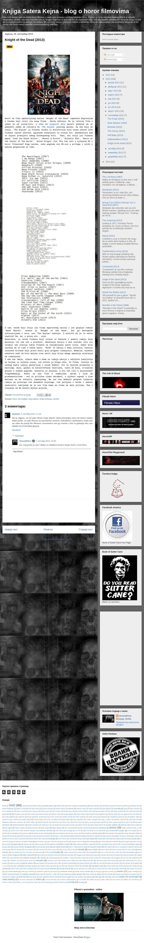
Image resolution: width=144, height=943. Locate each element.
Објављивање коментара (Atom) (56, 539)
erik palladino (14, 833)
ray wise (62, 866)
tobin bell (22, 877)
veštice (39, 879)
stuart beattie (64, 874)
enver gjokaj (132, 830)
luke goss (70, 855)
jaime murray (90, 841)
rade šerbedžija (18, 866)
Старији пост (86, 529)
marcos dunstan (114, 855)
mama (88, 855)
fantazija (49, 833)
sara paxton (131, 868)
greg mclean (107, 836)
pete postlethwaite (70, 863)
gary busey (32, 836)
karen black (105, 849)
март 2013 (113, 91)
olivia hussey (111, 860)
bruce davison (81, 814)
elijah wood (87, 830)
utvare (113, 877)
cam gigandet (125, 814)
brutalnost (92, 814)
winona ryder (33, 882)
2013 (14, 399)
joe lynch (46, 847)
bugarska (102, 814)
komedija (56, 852)
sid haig (96, 871)
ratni (54, 866)
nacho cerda (28, 860)
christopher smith (133, 817)
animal (71, 808)
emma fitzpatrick (99, 830)
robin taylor (40, 868)
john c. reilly (73, 847)
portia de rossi (97, 863)
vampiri (122, 877)
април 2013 (114, 95)
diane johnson (33, 828)
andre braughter (7, 808)
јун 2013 (112, 103)
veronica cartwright (26, 879)
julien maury (52, 849)
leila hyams (41, 855)
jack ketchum (40, 841)
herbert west (41, 839)
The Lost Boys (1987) (112, 177)
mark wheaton (15, 858)
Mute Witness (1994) (117, 123)
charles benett (67, 817)
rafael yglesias (32, 866)
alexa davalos (95, 806)
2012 (108, 75)
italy (135, 839)
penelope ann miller (54, 863)
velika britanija (45, 399)
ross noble (88, 868)
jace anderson (16, 841)
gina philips (70, 836)
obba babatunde (84, 860)
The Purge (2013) (116, 119)
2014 (108, 162)
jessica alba (6, 847)
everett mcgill (26, 833)
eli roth (77, 830)
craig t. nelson (106, 819)
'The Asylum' (48, 127)
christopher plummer (117, 817)
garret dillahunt (136, 833)
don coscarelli (69, 828)
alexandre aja (107, 806)
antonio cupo (81, 808)
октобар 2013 (115, 148)
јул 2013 (112, 107)
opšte (120, 860)
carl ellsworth (137, 814)
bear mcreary (135, 808)
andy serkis (35, 808)
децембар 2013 (115, 156)
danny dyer (66, 822)
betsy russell (20, 811)
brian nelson (31, 814)
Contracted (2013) (110, 266)
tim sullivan (12, 877)
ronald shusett (64, 868)
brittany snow (56, 814)
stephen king (27, 874)
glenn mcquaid (95, 836)
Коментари (110, 59)
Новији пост (11, 529)
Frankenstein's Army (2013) (115, 251)
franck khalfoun (86, 833)
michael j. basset (69, 858)
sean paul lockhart (27, 871)
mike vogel (81, 858)
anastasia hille (134, 806)
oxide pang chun (131, 860)
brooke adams (68, 814)
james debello (113, 841)
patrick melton (27, 863)
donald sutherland (83, 828)
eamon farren (15, 830)
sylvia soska (90, 874)
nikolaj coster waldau (68, 860)
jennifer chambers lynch (104, 844)
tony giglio (67, 877)
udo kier (105, 877)
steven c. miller (51, 874)
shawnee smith (66, 871)
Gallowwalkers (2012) (118, 139)
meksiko (43, 858)
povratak (108, 863)
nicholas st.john (52, 860)
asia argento (106, 808)
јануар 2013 (114, 82)
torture (89, 877)
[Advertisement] (48, 510)
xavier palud (45, 882)
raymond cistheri (74, 866)
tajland (99, 874)
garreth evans (9, 836)
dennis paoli (7, 828)
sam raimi (107, 868)
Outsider (16, 414)
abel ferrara (26, 806)
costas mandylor (92, 819)
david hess (59, 825)
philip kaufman (85, 863)
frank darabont (110, 833)
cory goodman (78, 819)
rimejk (134, 866)
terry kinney (108, 874)
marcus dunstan (128, 855)
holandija (51, 839)
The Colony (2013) (116, 131)
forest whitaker (60, 833)
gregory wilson (134, 836)
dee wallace (113, 825)
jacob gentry (64, 841)
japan (16, 844)
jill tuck (37, 847)
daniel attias (30, 822)
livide (62, 855)
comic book (26, 819)
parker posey (14, 863)
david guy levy (47, 825)
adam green (49, 806)
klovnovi (38, 852)
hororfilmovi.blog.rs (76, 839)
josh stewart (17, 849)
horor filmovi (62, 839)
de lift (103, 825)
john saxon (108, 847)
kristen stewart (69, 852)
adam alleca (37, 806)
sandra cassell (119, 868)
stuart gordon (77, 874)
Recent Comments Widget (110, 39)
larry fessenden (129, 852)
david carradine (33, 825)
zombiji (56, 399)
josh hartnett (135, 847)
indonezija (127, 839)
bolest (137, 811)
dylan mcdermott (128, 828)
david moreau (70, 825)
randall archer (45, 866)
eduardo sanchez (46, 830)
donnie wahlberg (99, 828)
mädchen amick (15, 860)
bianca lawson (33, 811)
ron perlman (51, 868)
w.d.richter (82, 879)
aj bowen (83, 806)
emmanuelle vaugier (116, 830)
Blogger (87, 937)
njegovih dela (57, 124)
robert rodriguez (28, 868)
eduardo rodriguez (29, 830)
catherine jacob (23, 817)
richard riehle (111, 866)
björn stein (88, 811)
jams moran (6, 844)
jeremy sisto (134, 844)
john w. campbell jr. (121, 847)
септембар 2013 (116, 115)
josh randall (6, 849)
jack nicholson (52, 841)
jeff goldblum (51, 844)
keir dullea (15, 852)
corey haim (65, 819)
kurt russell (105, 852)
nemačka (40, 860)
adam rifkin (61, 806)
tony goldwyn (78, 877)
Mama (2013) (108, 236)
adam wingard (72, 806)
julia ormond (40, 849)
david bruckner (19, 825)
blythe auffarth (118, 811)
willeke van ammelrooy (131, 879)
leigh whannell (28, 855)
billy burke (78, 811)
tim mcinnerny (132, 874)
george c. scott (58, 836)
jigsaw (29, 847)
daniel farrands (43, 822)
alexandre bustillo (121, 806)
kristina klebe (81, 852)
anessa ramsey (47, 808)
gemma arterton (44, 836)
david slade (94, 825)
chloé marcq (92, 817)
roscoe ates (78, 868)
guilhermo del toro (8, 839)
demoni (124, 825)
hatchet (31, 839)
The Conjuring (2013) (112, 220)
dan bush (132, 819)
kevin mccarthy (27, 852)
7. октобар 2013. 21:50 (46, 441)
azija (125, 808)
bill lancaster (45, 811)
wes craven (116, 879)
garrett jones (21, 836)
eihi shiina (59, 830)
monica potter (106, 858)
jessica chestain (18, 847)
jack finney (28, 841)
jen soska (89, 844)
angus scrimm (61, 808)
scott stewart (13, 871)
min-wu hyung (93, 858)
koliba (47, 852)
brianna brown (43, 814)
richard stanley (124, 866)
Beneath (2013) (115, 127)
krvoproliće (93, 852)
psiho (137, 863)
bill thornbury (67, 811)
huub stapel (89, 839)
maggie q (79, 855)
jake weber (102, 841)
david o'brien (82, 825)
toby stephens (44, 877)
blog (109, 811)
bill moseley (56, 811)
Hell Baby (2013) (115, 135)
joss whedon (28, 849)
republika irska (97, 866)
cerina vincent (54, 817)
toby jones (32, 877)
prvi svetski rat (127, 863)
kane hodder (93, 849)
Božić (4, 806)
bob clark (129, 811)
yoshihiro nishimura (58, 882)
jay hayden (25, 844)
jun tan (72, 849)
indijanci (118, 839)
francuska (98, 833)
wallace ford (93, 879)
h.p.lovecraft (22, 839)
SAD (12, 805)
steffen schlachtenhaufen (11, 874)
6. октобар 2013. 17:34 (31, 414)
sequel (55, 871)
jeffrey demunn (78, 844)
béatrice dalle (112, 814)
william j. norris (21, 882)
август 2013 (114, 111)
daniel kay (55, 822)
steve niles (39, 874)
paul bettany (40, 863)
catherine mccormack (39, 817)
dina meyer (56, 828)
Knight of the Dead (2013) (120, 143)
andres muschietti (22, 808)
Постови (109, 55)
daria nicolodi (101, 822)
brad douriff (6, 814)
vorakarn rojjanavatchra (68, 879)
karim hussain (117, 849)
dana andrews (18, 822)
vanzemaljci (134, 877)
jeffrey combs (64, 844)
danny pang (89, 822)
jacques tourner (76, 841)
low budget (22, 399)
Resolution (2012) (110, 190)
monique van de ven (121, 858)
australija (117, 808)
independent (102, 839)
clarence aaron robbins (10, 819)
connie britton (39, 819)
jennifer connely (121, 844)
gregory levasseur (120, 836)
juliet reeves (63, 849)
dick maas (45, 828)
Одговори (16, 430)
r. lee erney (6, 866)
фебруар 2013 (115, 86)
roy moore (98, 868)
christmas (103, 817)
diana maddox (20, 828)
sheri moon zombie (82, 871)
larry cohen (115, 852)
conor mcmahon (52, 819)
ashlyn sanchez (94, 808)
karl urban (128, 849)
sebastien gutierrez (43, 871)
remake (85, 866)
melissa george (54, 858)
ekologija (69, 830)
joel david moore (59, 847)
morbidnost (135, 858)
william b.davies (7, 882)
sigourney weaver (108, 871)
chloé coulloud (80, 817)
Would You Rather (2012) (114, 292)
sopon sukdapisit (133, 871)
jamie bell (136, 841)
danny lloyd (77, 822)
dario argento (113, 822)
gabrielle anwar (123, 833)
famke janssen (39, 833)
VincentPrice (25, 441)
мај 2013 (112, 99)
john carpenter (85, 847)
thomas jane (120, 874)
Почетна (48, 529)
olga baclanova (98, 860)
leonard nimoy (53, 855)
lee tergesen (15, 855)
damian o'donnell (120, 819)
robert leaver (15, 868)
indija (110, 839)
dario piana (126, 822)
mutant (4, 860)
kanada (81, 849)
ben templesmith (8, 811)
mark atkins (33, 399)
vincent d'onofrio (51, 879)
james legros (125, 841)
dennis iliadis (134, 825)
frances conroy (73, 833)
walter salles (105, 879)
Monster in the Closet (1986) (115, 305)
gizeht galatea (82, 836)
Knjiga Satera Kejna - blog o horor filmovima (65, 11)
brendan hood (19, 814)
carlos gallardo (10, 817)
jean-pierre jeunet (38, 844)
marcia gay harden (99, 855)
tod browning (56, 877)
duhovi (112, 827)
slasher (120, 871)
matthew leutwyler (30, 858)
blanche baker (100, 811)
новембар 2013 (115, 152)
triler (96, 877)
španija (81, 882)
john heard (97, 847)
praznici (116, 863)
